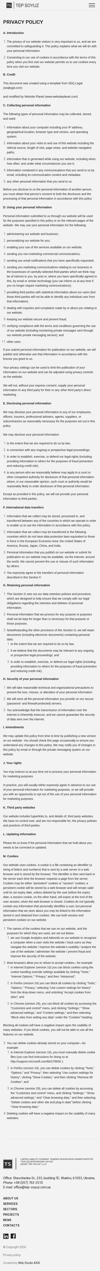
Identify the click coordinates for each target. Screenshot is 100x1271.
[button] (92, 5)
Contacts (11, 1225)
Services (10, 1204)
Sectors (10, 1209)
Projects (11, 1214)
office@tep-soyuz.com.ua (32, 1187)
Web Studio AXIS (29, 1263)
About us (10, 1198)
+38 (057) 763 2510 (28, 1183)
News (7, 1220)
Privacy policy (12, 1255)
